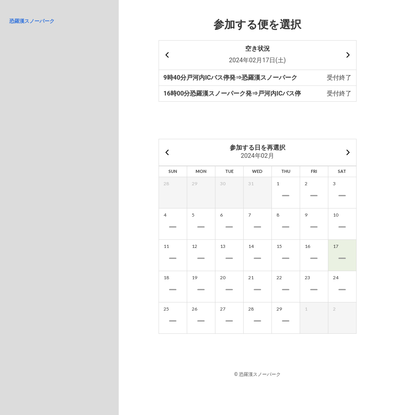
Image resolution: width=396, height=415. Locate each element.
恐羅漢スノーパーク (32, 21)
